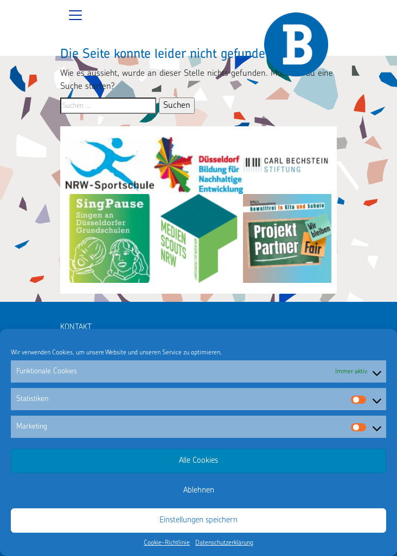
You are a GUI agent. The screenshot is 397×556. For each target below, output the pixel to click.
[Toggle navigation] (198, 15)
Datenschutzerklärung (224, 543)
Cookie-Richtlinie (167, 543)
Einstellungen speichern (198, 520)
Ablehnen (198, 491)
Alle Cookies (198, 461)
